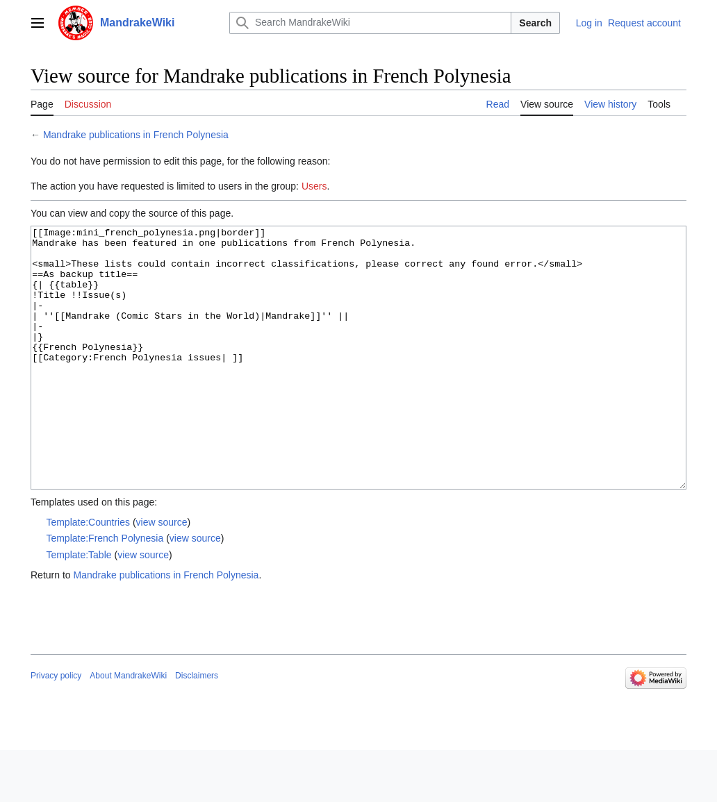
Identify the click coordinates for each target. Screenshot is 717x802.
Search (535, 22)
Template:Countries (88, 574)
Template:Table (78, 606)
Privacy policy (56, 728)
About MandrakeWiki (128, 728)
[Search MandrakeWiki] (370, 23)
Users (314, 186)
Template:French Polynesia (104, 590)
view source (162, 574)
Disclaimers (196, 728)
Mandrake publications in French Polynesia (136, 134)
